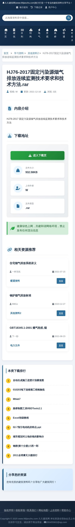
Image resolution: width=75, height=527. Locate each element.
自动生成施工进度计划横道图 (28, 380)
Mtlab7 (17, 399)
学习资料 (19, 53)
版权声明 (9, 510)
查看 (61, 281)
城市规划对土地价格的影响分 (28, 436)
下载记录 (36, 7)
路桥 (55, 33)
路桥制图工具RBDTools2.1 (27, 408)
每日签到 (22, 7)
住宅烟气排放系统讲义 (23, 263)
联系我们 (31, 510)
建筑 (14, 33)
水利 (22, 33)
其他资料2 (33, 53)
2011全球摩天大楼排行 (25, 455)
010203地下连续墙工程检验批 (29, 389)
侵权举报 (20, 510)
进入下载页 (37, 155)
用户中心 (51, 7)
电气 (39, 33)
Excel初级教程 (21, 418)
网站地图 (43, 510)
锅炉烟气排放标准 (20, 295)
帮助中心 (66, 510)
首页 (5, 33)
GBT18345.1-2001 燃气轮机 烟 (28, 327)
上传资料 (55, 510)
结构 (30, 33)
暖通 (64, 33)
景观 (47, 33)
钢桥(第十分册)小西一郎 (25, 446)
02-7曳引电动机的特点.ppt (27, 427)
